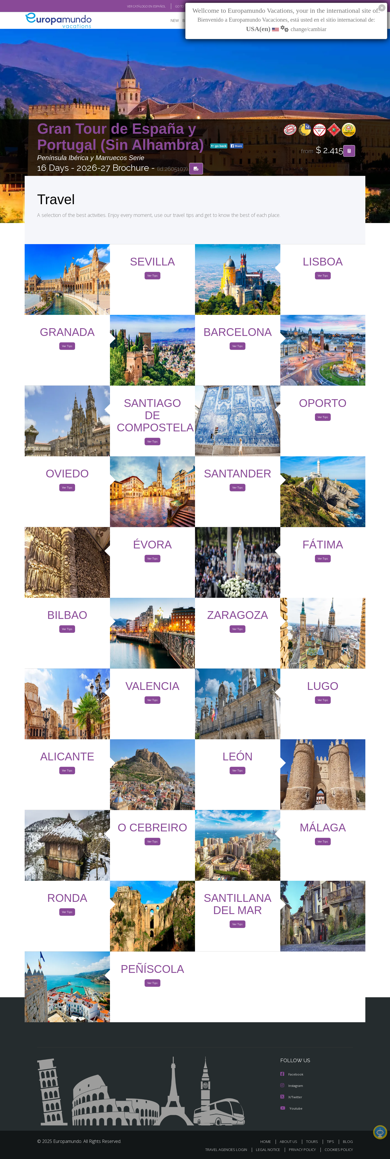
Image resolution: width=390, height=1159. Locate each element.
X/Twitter (291, 1097)
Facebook (292, 1075)
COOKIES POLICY (337, 1150)
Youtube (291, 1108)
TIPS (331, 1142)
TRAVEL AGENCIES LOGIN (220, 1150)
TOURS (313, 1142)
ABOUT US (290, 1142)
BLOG (348, 1142)
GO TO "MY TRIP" (177, 6)
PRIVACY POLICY (300, 1150)
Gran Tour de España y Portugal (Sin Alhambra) (122, 137)
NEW (169, 21)
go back (219, 146)
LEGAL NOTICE (264, 1150)
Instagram (292, 1086)
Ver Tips (152, 277)
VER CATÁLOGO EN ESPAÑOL (134, 6)
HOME (267, 1142)
